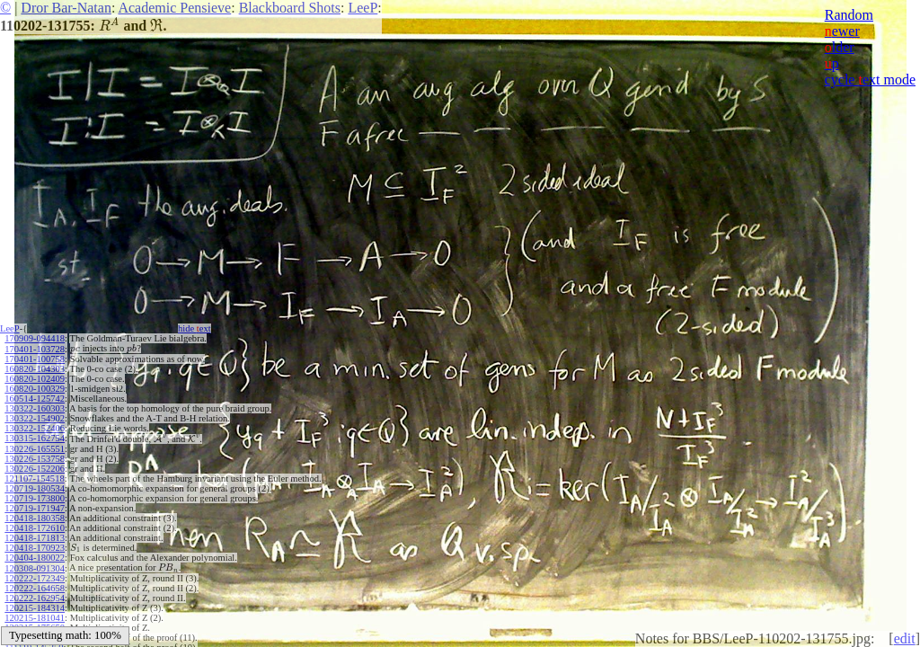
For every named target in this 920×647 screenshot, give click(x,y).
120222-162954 (34, 598)
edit (905, 638)
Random (849, 14)
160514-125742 (34, 398)
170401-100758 (34, 359)
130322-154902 (34, 418)
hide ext (194, 328)
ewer (842, 31)
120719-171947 (34, 508)
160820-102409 (34, 379)
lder (839, 47)
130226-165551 (34, 449)
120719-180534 (34, 488)
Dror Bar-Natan (66, 7)
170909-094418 (34, 338)
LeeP (362, 7)
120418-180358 (34, 518)
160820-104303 (34, 369)
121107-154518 (34, 478)
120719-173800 (34, 498)
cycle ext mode (870, 79)
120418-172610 (34, 528)
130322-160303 (34, 408)
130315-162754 (34, 438)
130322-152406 (34, 428)
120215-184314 (34, 608)
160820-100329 (34, 389)
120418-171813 (34, 538)
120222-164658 (34, 588)
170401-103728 (34, 349)
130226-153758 (34, 459)
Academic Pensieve (174, 7)
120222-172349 (34, 578)
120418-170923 (34, 548)
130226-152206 (34, 469)
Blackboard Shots (290, 7)
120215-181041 (34, 618)
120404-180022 (34, 558)
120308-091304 (34, 568)
